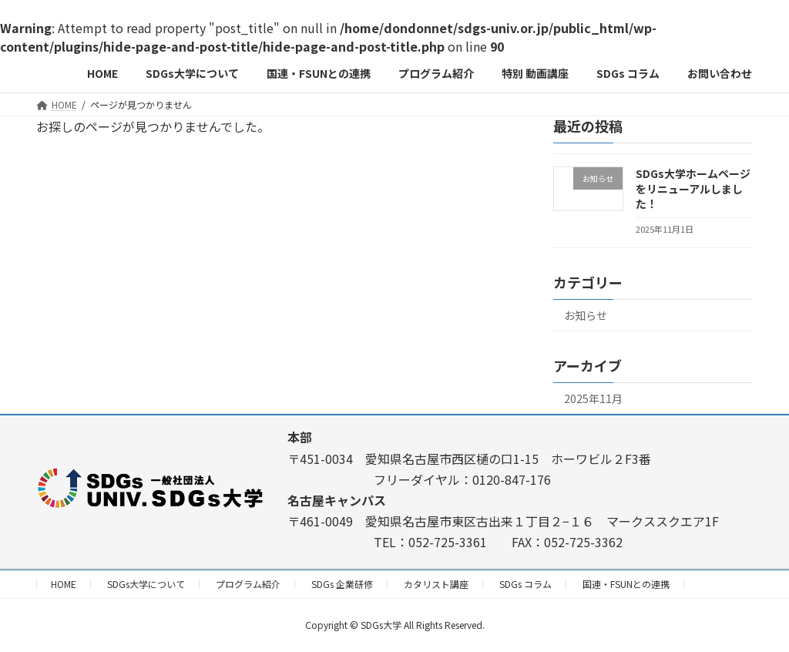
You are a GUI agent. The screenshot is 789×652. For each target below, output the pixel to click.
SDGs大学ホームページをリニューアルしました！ (693, 188)
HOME (63, 583)
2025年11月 (593, 398)
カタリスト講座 (436, 583)
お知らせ (585, 315)
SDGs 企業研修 (342, 583)
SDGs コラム (525, 583)
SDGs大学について (146, 583)
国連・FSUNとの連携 (626, 583)
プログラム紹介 (248, 583)
